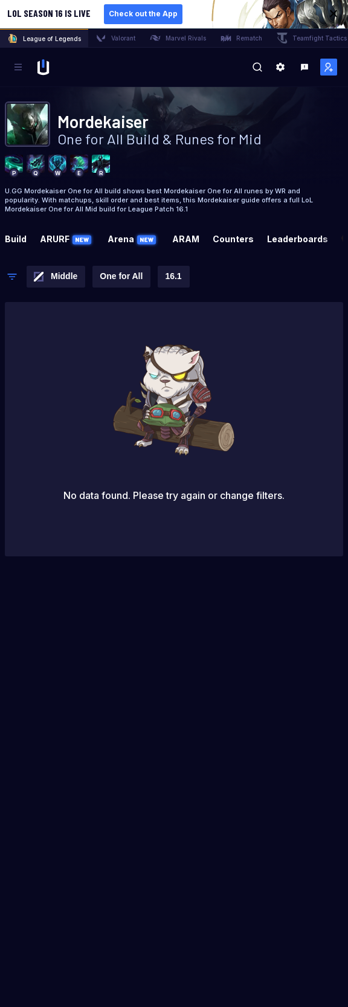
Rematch (241, 38)
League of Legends (44, 38)
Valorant (115, 38)
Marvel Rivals (178, 38)
